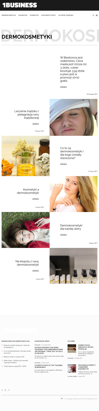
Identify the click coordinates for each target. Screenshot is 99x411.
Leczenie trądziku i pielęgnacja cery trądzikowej (26, 114)
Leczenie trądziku (66, 15)
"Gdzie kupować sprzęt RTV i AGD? (15, 366)
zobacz (63, 87)
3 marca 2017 (40, 279)
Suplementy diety (48, 15)
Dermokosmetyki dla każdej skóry (71, 227)
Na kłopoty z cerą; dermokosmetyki (27, 263)
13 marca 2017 (39, 207)
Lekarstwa (22, 15)
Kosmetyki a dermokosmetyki (28, 191)
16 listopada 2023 (91, 94)
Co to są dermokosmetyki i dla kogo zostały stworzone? (72, 153)
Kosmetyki (34, 15)
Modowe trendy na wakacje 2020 (14, 357)
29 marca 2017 (39, 131)
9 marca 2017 (93, 243)
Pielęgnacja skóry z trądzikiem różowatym (86, 367)
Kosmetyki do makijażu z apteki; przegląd (86, 347)
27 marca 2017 (92, 171)
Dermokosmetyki (9, 15)
